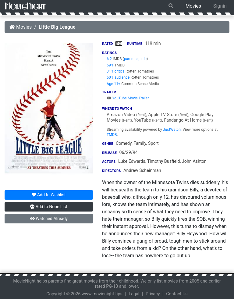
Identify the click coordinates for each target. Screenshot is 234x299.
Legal (134, 294)
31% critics (116, 71)
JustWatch (172, 129)
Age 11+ (113, 84)
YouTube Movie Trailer (128, 98)
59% (110, 65)
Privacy (153, 294)
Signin (220, 6)
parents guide (135, 59)
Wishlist (49, 194)
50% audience (118, 77)
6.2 (109, 59)
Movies (193, 6)
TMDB (112, 135)
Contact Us (177, 294)
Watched (49, 218)
